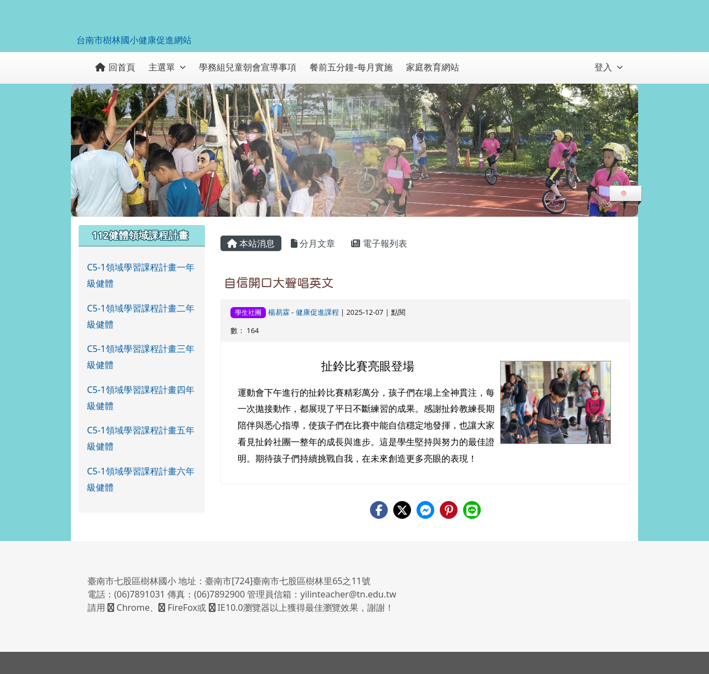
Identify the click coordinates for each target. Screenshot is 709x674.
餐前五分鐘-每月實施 (351, 67)
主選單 (167, 67)
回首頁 (115, 67)
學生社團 (248, 312)
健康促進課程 (317, 312)
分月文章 (313, 243)
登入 (608, 67)
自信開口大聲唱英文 (278, 283)
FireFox (177, 607)
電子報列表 (379, 243)
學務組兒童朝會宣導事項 (247, 67)
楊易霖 (279, 312)
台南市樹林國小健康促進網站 (134, 40)
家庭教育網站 (432, 67)
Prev (87, 152)
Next (621, 152)
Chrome (128, 607)
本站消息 (251, 243)
